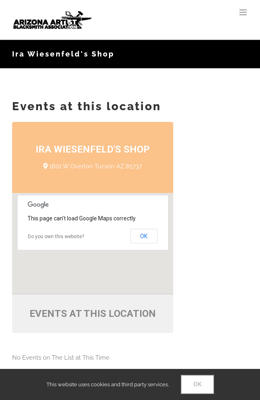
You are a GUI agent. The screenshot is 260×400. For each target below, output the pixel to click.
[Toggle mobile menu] (243, 12)
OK (143, 236)
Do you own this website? (56, 236)
